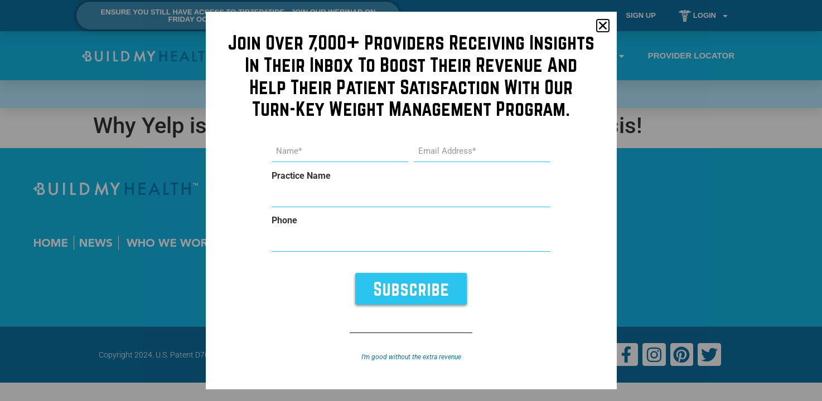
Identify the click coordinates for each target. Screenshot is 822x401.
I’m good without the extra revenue (411, 357)
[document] (411, 200)
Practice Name (301, 176)
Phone (284, 220)
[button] (602, 25)
